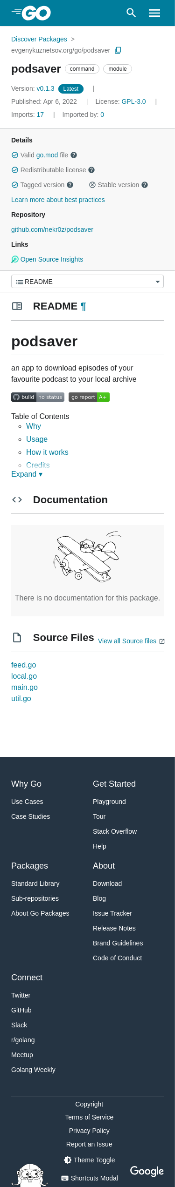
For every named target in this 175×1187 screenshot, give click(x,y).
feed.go (23, 665)
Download (107, 883)
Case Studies (30, 816)
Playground (109, 801)
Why (33, 426)
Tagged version (42, 185)
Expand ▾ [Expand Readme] (26, 474)
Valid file (44, 155)
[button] (15, 155)
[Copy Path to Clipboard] (118, 50)
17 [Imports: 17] (28, 114)
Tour (99, 816)
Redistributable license (53, 170)
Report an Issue (89, 1144)
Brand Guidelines (118, 943)
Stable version (118, 185)
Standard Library (35, 883)
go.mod (47, 155)
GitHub (21, 1010)
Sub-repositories (35, 898)
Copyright (89, 1104)
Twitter (20, 995)
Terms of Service (89, 1117)
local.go (24, 676)
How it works (47, 452)
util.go (21, 698)
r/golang (23, 1040)
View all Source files (127, 641)
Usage (37, 439)
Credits (38, 465)
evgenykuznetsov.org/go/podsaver (60, 50)
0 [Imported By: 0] (84, 114)
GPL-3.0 (133, 101)
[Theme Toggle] (89, 1160)
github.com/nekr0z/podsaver (52, 229)
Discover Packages (39, 39)
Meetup (22, 1055)
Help (99, 846)
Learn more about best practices (58, 199)
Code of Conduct (117, 958)
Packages (29, 865)
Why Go (26, 784)
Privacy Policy (89, 1130)
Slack (19, 1025)
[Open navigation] (154, 13)
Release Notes (114, 928)
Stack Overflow (115, 831)
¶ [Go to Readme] (83, 306)
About (104, 865)
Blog (99, 898)
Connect (26, 977)
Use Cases (27, 801)
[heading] (39, 13)
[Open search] (131, 13)
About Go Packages (40, 913)
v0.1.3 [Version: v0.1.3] (33, 88)
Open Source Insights (47, 259)
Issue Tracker (112, 913)
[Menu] (87, 281)
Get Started (114, 784)
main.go (24, 687)
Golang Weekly (33, 1069)
